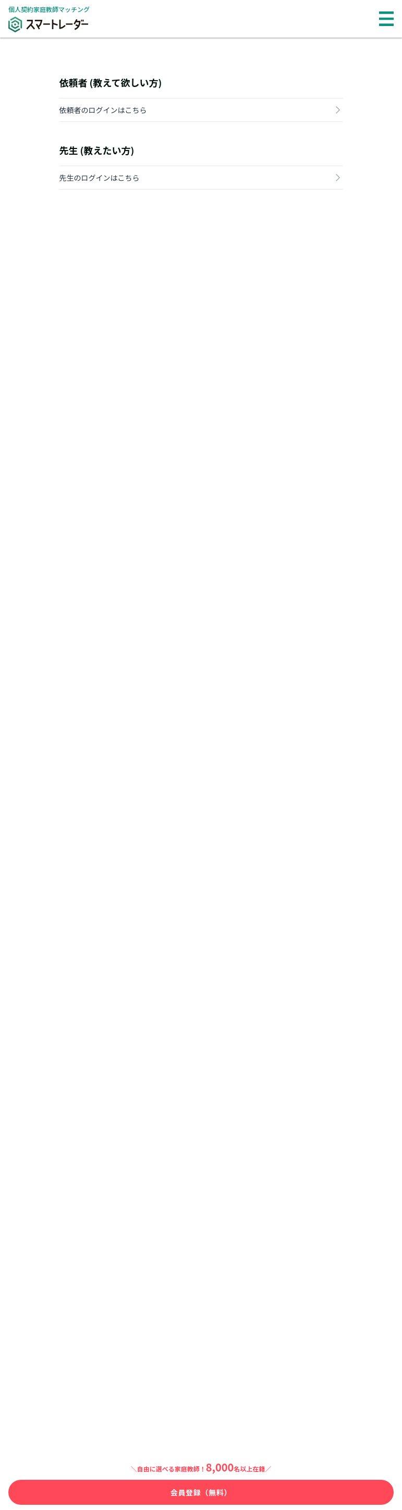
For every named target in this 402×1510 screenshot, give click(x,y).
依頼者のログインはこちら (201, 110)
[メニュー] (386, 18)
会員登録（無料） (201, 1492)
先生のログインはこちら (201, 177)
